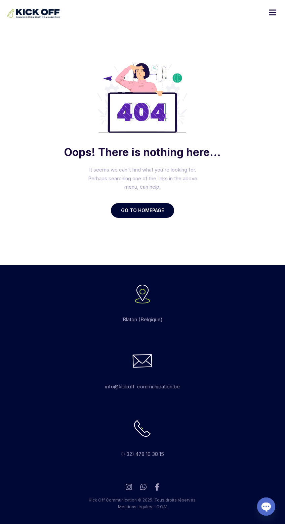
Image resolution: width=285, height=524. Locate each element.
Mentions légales (135, 506)
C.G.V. (161, 506)
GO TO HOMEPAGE (142, 210)
